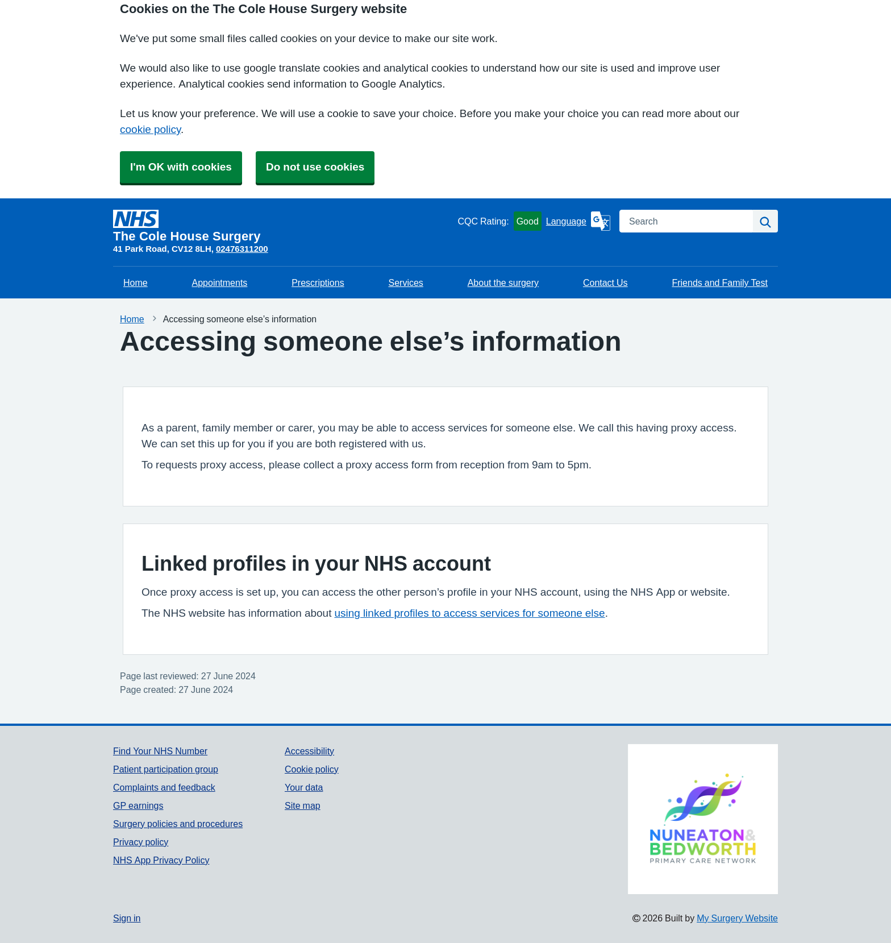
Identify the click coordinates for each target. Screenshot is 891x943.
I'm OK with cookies (181, 166)
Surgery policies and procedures (178, 823)
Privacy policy (140, 841)
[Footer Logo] (703, 819)
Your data (304, 787)
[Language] (578, 221)
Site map (302, 805)
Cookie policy (312, 769)
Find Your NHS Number (160, 750)
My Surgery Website (737, 918)
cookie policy (150, 129)
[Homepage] (283, 226)
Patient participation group (165, 769)
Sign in (126, 918)
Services (406, 282)
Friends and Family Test (720, 282)
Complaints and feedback (164, 787)
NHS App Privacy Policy (161, 860)
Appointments (220, 282)
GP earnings (138, 805)
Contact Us (605, 282)
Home (135, 282)
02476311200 (242, 248)
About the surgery (503, 282)
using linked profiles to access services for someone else (469, 613)
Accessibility (309, 750)
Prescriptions (318, 282)
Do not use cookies (315, 166)
